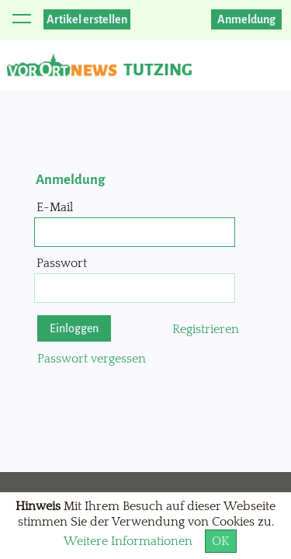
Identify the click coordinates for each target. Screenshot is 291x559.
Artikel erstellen (87, 19)
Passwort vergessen (91, 359)
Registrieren (205, 329)
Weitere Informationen (128, 541)
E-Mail (54, 207)
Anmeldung (246, 19)
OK (221, 541)
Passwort (61, 263)
